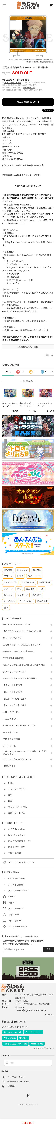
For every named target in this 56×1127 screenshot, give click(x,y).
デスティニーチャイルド (15, 672)
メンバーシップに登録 (12, 83)
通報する (49, 355)
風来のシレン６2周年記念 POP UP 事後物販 (24, 665)
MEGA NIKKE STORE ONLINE (16, 624)
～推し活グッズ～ (11, 712)
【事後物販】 (9, 766)
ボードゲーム (9, 746)
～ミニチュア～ (10, 719)
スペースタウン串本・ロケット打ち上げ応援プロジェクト (24, 752)
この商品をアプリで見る (28, 347)
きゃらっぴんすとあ (12, 638)
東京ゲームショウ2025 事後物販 (19, 651)
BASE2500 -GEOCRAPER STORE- (19, 725)
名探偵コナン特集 (11, 739)
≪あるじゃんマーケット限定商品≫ (20, 678)
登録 (48, 949)
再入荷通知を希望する (28, 102)
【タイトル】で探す (12, 685)
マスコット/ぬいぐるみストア (17, 759)
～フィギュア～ (10, 732)
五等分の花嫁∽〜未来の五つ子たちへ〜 (23, 645)
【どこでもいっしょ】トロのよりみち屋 (23, 631)
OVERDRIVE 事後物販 (13, 658)
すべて (8, 372)
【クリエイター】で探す (15, 705)
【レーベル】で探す (12, 692)
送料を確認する (29, 88)
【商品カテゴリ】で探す (15, 698)
